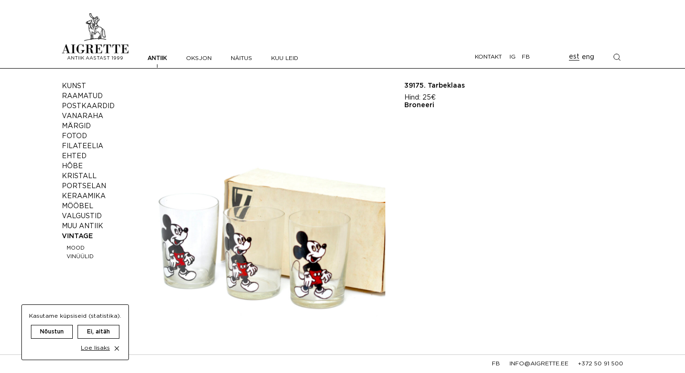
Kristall (79, 176)
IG (512, 57)
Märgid (76, 126)
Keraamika (84, 196)
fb (496, 363)
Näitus (241, 58)
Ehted (74, 156)
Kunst (74, 86)
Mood (76, 248)
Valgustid (82, 216)
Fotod (74, 136)
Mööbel (77, 206)
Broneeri (419, 105)
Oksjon (199, 58)
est (574, 57)
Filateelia (82, 146)
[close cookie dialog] (116, 339)
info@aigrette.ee (538, 363)
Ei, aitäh (98, 323)
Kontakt (488, 57)
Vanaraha (82, 116)
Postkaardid (88, 106)
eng (588, 57)
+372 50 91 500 (600, 363)
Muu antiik (82, 226)
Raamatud (82, 96)
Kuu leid (284, 58)
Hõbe (72, 166)
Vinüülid (80, 256)
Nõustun (52, 323)
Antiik (157, 58)
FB (526, 57)
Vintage (77, 236)
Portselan (84, 186)
